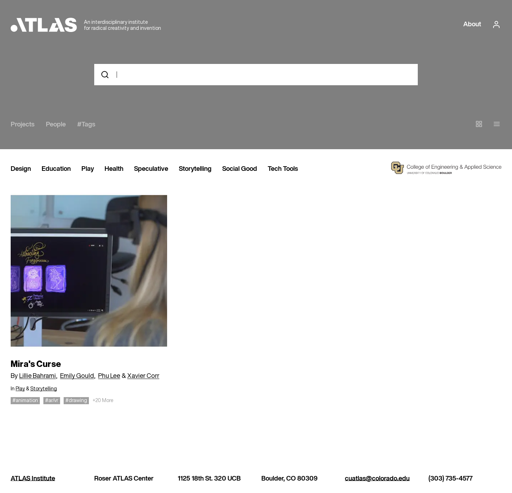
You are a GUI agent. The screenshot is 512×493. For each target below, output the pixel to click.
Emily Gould (77, 375)
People (56, 124)
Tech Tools (283, 169)
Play (87, 169)
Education (56, 169)
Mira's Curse (36, 364)
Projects (22, 124)
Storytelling (195, 169)
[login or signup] (494, 24)
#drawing (76, 400)
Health (114, 169)
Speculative (151, 169)
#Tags (86, 124)
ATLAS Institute (33, 479)
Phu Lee (109, 375)
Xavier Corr (143, 375)
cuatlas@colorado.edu (377, 479)
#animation (25, 400)
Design (21, 169)
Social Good (239, 169)
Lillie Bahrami (37, 375)
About (472, 24)
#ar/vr (51, 400)
